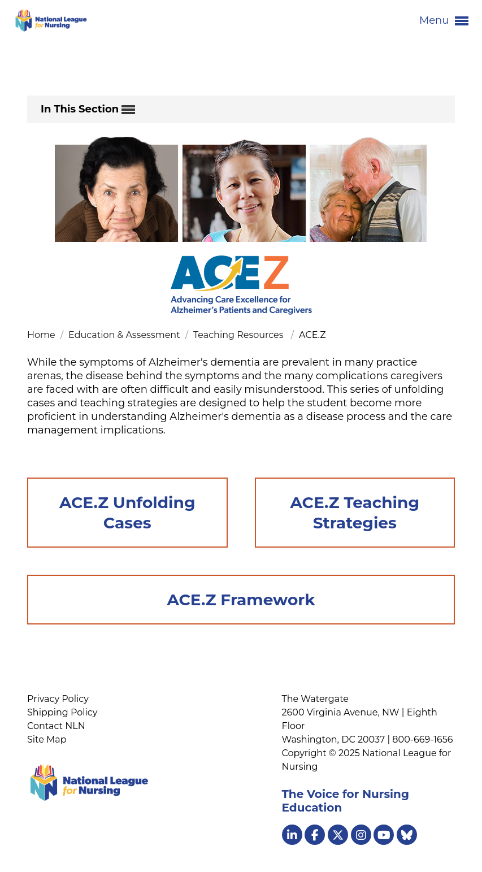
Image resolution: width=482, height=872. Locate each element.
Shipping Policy (62, 712)
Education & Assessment (125, 334)
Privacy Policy (58, 698)
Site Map (47, 739)
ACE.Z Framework (241, 599)
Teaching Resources (240, 334)
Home (42, 334)
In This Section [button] (88, 109)
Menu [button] (443, 21)
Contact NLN (56, 726)
